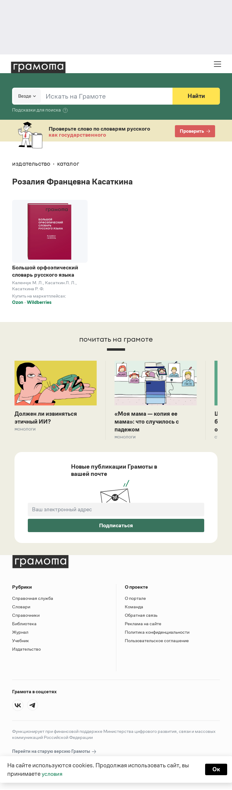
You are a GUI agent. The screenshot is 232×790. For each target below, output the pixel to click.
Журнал (20, 633)
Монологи (25, 429)
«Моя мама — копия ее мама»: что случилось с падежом (148, 422)
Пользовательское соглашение (157, 641)
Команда (134, 607)
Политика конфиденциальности (157, 633)
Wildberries (39, 302)
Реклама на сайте (143, 624)
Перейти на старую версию (54, 752)
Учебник (20, 641)
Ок (216, 769)
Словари (21, 607)
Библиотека (24, 624)
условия (53, 773)
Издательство (26, 649)
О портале (135, 599)
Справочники (26, 616)
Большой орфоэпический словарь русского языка (45, 271)
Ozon (17, 302)
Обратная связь (141, 616)
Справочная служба (32, 599)
